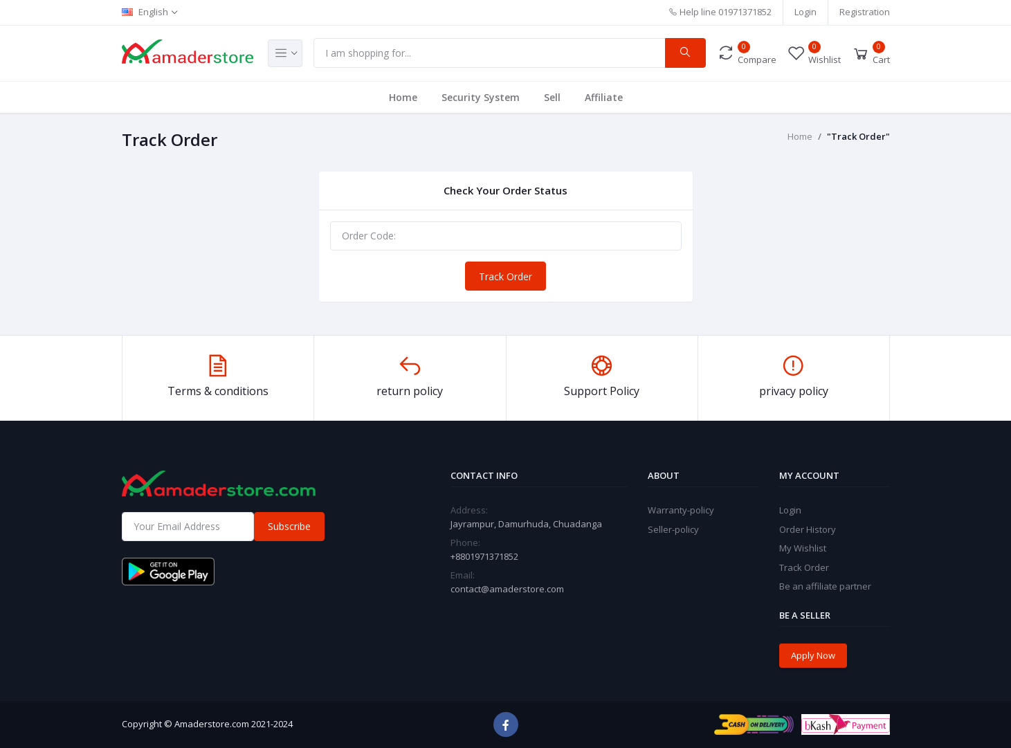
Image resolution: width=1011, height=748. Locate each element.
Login (805, 12)
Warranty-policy (681, 510)
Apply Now (813, 655)
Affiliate (604, 97)
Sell (552, 97)
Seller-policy (673, 529)
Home (403, 97)
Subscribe (289, 526)
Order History (807, 529)
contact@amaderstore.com (507, 589)
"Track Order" (858, 136)
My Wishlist (802, 548)
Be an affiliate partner (825, 586)
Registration (864, 12)
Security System (480, 97)
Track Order (505, 276)
